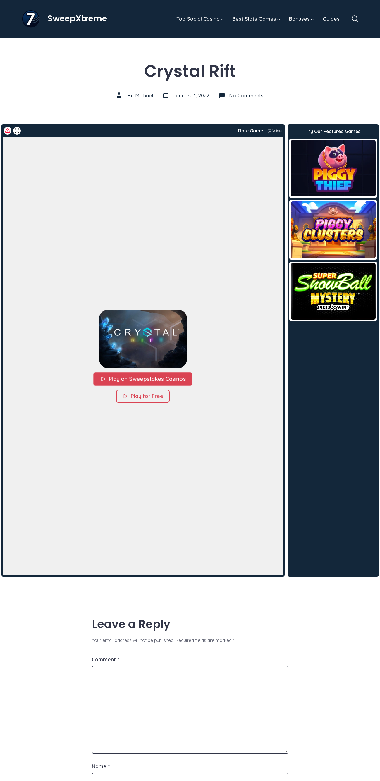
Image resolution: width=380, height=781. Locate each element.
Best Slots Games (256, 18)
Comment (105, 659)
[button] (143, 339)
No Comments (246, 95)
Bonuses (301, 18)
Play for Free (143, 396)
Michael (144, 95)
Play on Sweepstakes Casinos (142, 378)
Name (101, 766)
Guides (331, 18)
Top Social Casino (200, 18)
